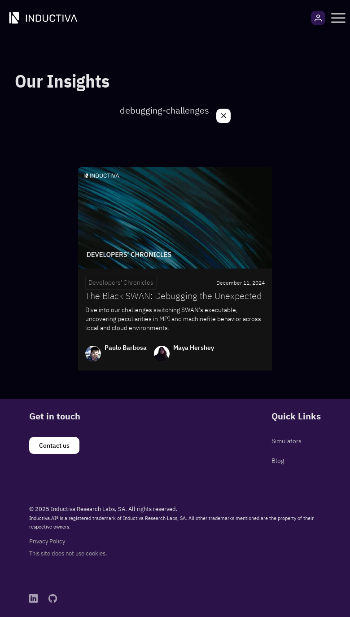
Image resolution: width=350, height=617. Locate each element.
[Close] (223, 116)
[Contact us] (54, 445)
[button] (338, 18)
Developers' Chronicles (120, 282)
